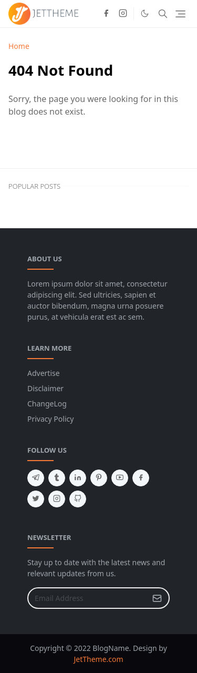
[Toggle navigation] (180, 14)
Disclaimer (45, 388)
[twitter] (35, 499)
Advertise (43, 373)
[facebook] (106, 13)
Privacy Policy (50, 419)
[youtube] (119, 478)
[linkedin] (77, 478)
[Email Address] (87, 598)
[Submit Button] (157, 598)
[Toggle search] (162, 13)
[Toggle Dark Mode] (144, 13)
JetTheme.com (98, 659)
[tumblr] (56, 478)
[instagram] (123, 13)
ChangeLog (47, 404)
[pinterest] (98, 478)
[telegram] (35, 478)
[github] (77, 499)
